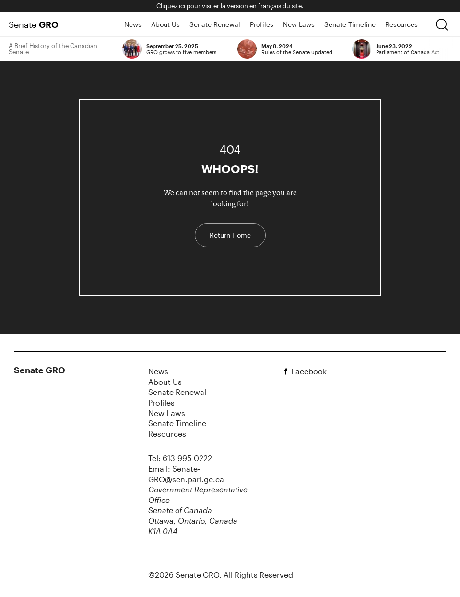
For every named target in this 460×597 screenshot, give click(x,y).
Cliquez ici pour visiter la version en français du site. (230, 6)
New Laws (299, 24)
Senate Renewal (214, 24)
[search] (441, 24)
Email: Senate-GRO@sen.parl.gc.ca (186, 474)
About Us (165, 24)
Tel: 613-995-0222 (180, 458)
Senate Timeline (350, 24)
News (133, 24)
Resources (401, 24)
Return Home (230, 235)
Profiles (261, 24)
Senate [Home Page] (34, 24)
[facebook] (287, 371)
